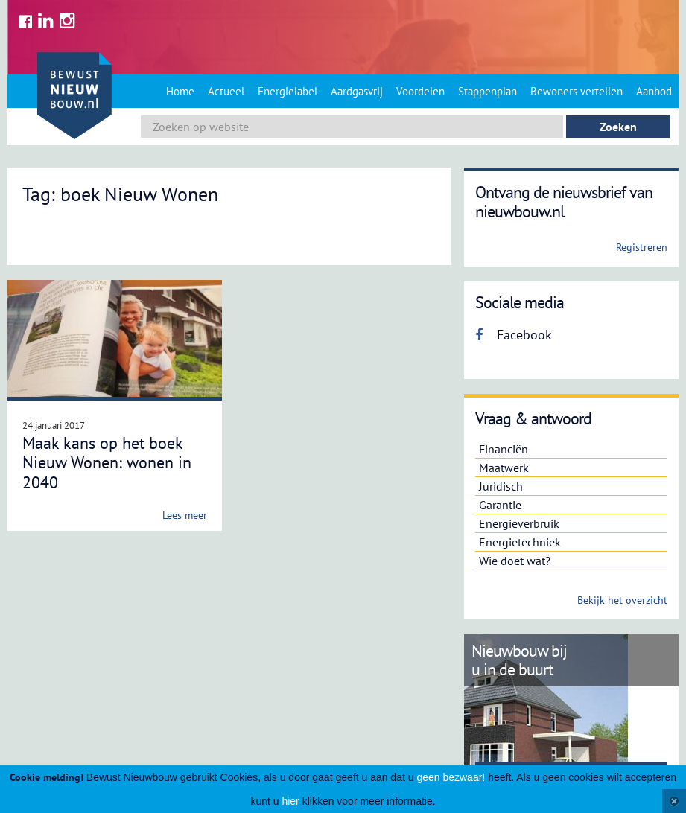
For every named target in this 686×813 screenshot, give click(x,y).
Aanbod (654, 91)
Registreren (641, 247)
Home (180, 91)
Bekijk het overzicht (622, 600)
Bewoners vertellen (576, 91)
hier (290, 801)
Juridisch (501, 486)
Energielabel (287, 91)
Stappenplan (487, 91)
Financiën (503, 448)
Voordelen (420, 91)
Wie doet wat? (514, 560)
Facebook (513, 334)
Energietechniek (520, 542)
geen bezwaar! (450, 777)
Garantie (500, 504)
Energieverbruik (519, 523)
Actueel (226, 91)
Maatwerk (504, 467)
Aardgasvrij (357, 91)
